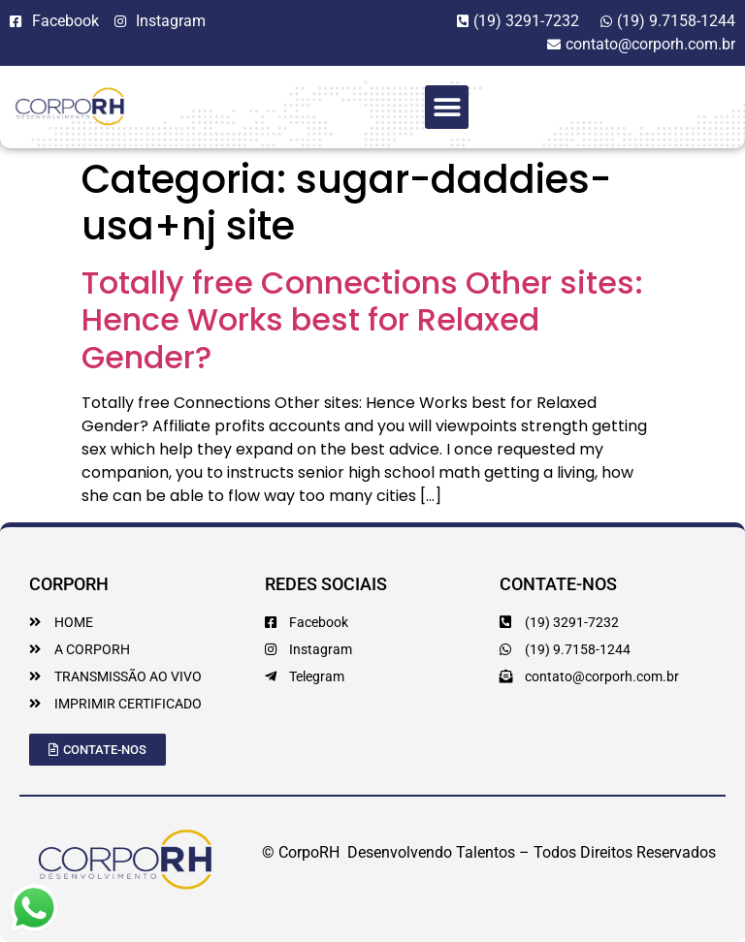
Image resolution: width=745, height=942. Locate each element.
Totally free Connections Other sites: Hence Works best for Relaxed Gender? (362, 320)
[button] (447, 107)
